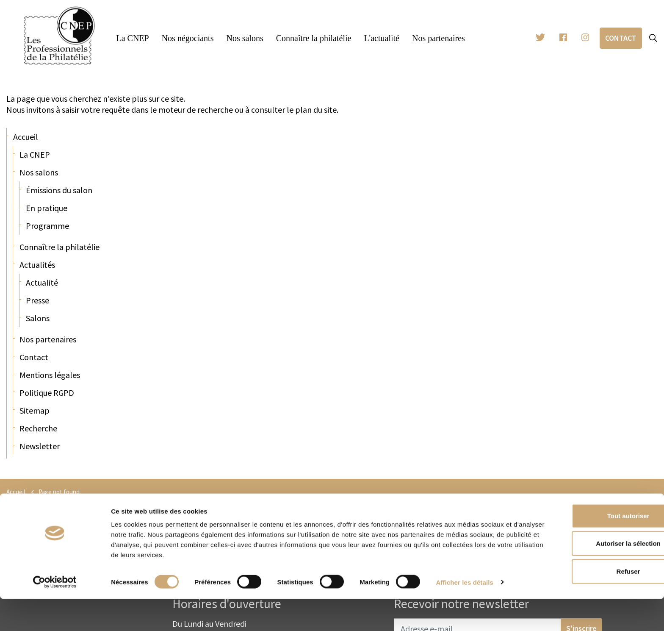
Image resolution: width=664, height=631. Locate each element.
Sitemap (34, 410)
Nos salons (244, 38)
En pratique (46, 208)
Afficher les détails (464, 614)
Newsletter (39, 446)
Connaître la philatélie (313, 38)
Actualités (37, 264)
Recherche (38, 428)
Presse (37, 300)
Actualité (42, 282)
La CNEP (132, 38)
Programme (47, 225)
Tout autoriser (593, 547)
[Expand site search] (653, 38)
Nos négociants (188, 38)
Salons (38, 318)
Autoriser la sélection (593, 575)
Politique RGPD (46, 392)
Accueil (25, 136)
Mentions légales (49, 375)
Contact (621, 38)
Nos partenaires (438, 38)
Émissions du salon (59, 190)
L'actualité (381, 38)
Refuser (593, 603)
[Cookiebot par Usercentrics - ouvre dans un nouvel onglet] (55, 614)
